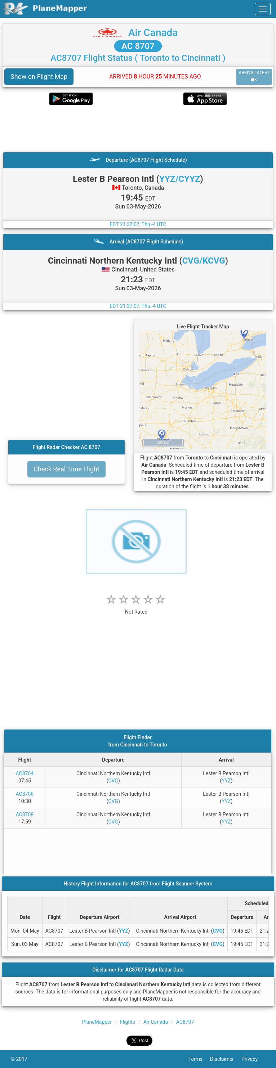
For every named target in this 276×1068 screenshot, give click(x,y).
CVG (113, 781)
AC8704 (25, 773)
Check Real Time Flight (66, 469)
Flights (127, 1022)
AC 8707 (138, 46)
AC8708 (25, 814)
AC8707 (185, 1022)
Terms (199, 1059)
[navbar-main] (263, 9)
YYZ (226, 781)
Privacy (253, 1059)
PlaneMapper (97, 1022)
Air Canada (153, 33)
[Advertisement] (138, 128)
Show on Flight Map (38, 76)
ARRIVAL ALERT (254, 76)
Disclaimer (225, 1059)
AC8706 (25, 794)
